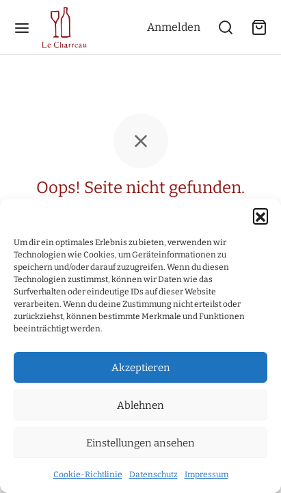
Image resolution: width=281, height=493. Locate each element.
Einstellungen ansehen (140, 443)
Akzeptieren (140, 368)
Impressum (206, 474)
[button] (260, 216)
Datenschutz (153, 474)
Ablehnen (140, 405)
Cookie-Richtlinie (87, 474)
